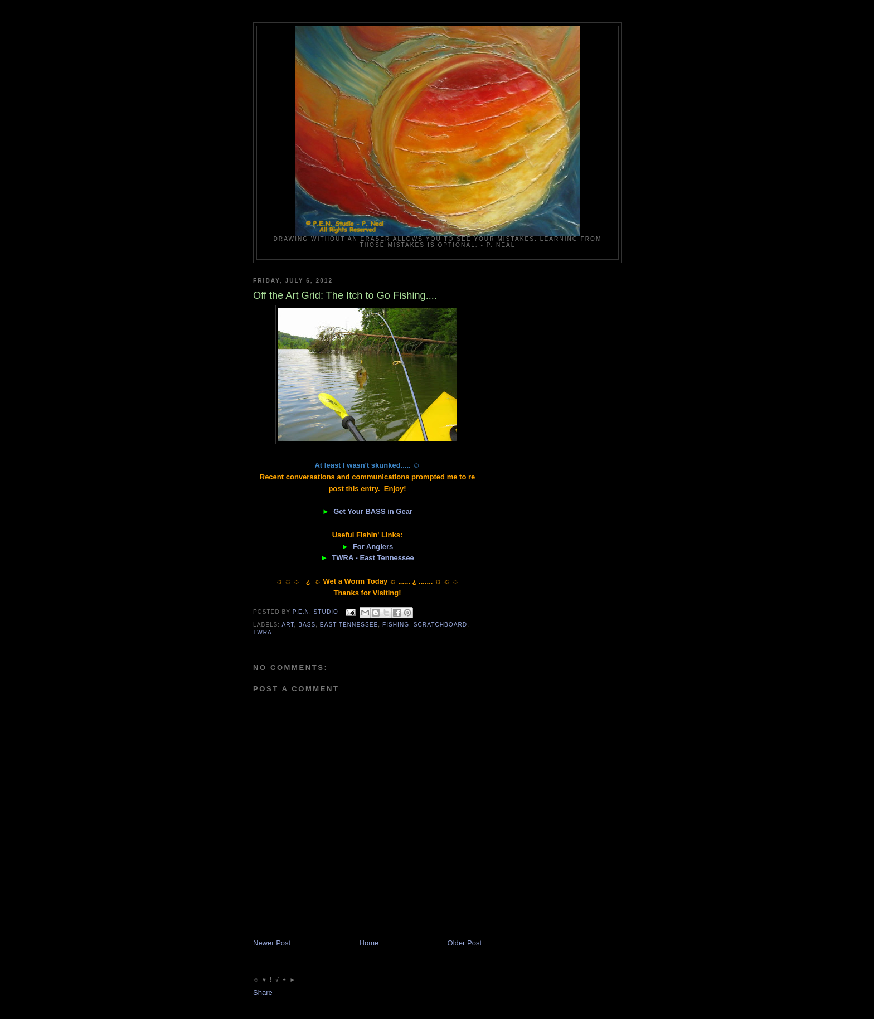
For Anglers (373, 546)
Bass (306, 625)
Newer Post (271, 943)
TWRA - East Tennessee (373, 558)
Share (263, 992)
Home (369, 943)
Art (287, 625)
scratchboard (440, 625)
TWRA (262, 632)
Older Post (465, 943)
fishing (395, 625)
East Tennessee (349, 625)
